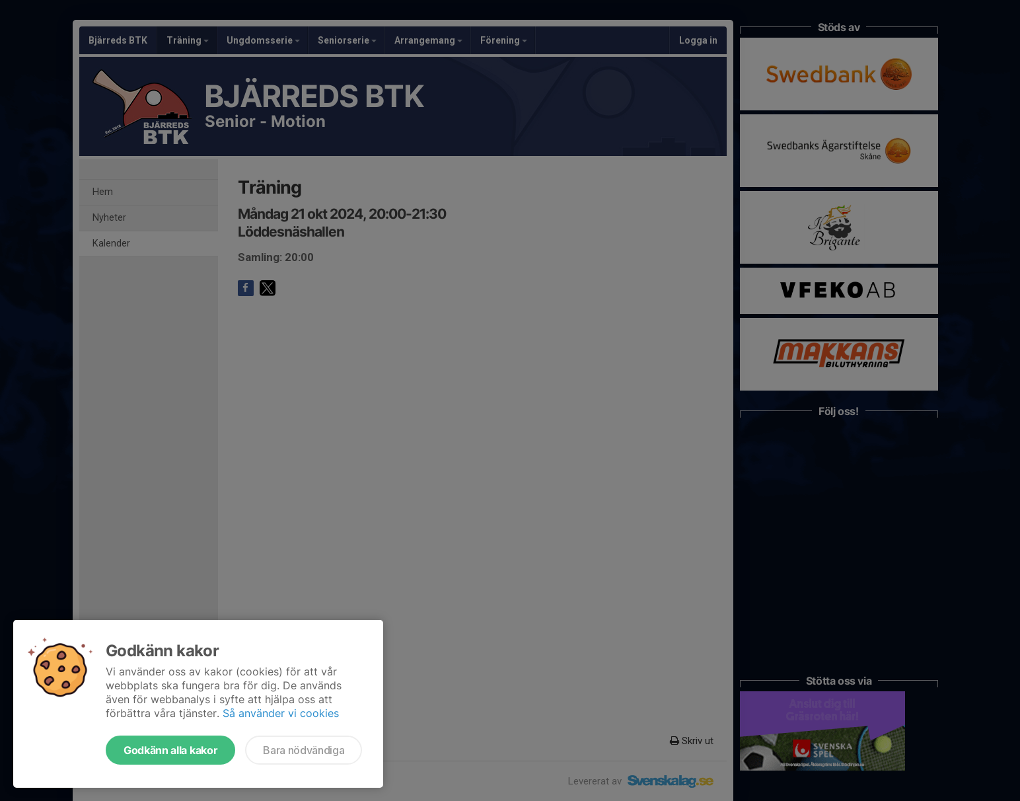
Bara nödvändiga (303, 750)
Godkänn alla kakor (170, 750)
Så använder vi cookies (281, 713)
